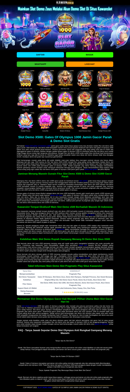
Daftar (40, 55)
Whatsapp (40, 64)
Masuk (89, 55)
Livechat (90, 64)
